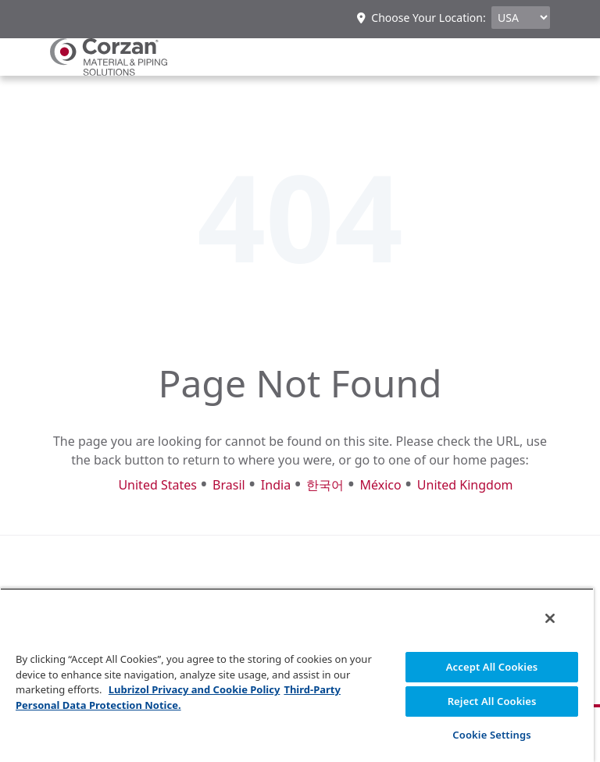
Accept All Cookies (492, 667)
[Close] (550, 618)
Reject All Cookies (492, 701)
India (276, 484)
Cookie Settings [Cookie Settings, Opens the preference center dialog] (491, 735)
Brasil (228, 484)
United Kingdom (465, 484)
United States (157, 484)
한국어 (325, 484)
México (380, 484)
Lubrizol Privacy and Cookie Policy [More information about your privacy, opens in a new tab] (194, 689)
